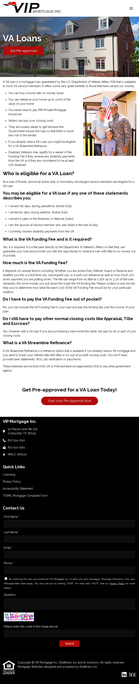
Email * (8, 547)
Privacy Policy (117, 583)
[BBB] (132, 675)
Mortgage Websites (31, 666)
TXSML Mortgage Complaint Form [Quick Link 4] (25, 495)
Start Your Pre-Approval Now (69, 401)
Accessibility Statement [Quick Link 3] (18, 488)
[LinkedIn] (124, 675)
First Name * (11, 516)
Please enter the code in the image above (31, 626)
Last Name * (11, 532)
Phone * (9, 563)
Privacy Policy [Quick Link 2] (12, 481)
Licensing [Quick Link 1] (9, 474)
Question (9, 594)
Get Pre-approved (23, 51)
